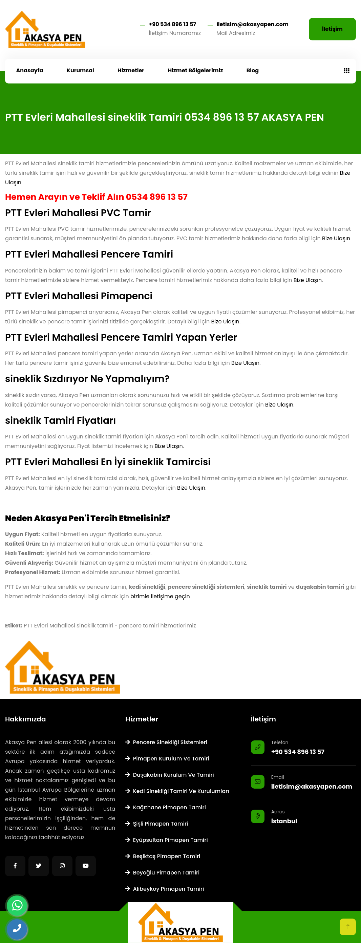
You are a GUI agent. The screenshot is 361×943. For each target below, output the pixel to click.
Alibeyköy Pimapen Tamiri (164, 889)
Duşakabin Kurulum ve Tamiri (169, 775)
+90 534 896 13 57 (172, 24)
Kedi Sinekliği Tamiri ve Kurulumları (177, 791)
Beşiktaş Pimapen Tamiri (162, 856)
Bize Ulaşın (336, 238)
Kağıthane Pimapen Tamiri (165, 807)
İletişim (332, 29)
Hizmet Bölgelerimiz (195, 70)
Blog (253, 70)
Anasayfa (29, 70)
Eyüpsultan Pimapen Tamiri (166, 840)
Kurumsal (80, 70)
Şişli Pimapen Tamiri (156, 824)
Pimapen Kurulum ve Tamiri (167, 758)
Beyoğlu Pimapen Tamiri (162, 872)
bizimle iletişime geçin (160, 596)
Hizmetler (131, 70)
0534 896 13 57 (157, 197)
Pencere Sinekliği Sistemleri (166, 742)
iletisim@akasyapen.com (252, 24)
